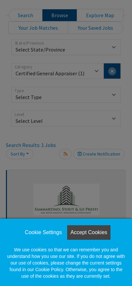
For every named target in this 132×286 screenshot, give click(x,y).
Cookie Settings (43, 232)
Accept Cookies (88, 232)
